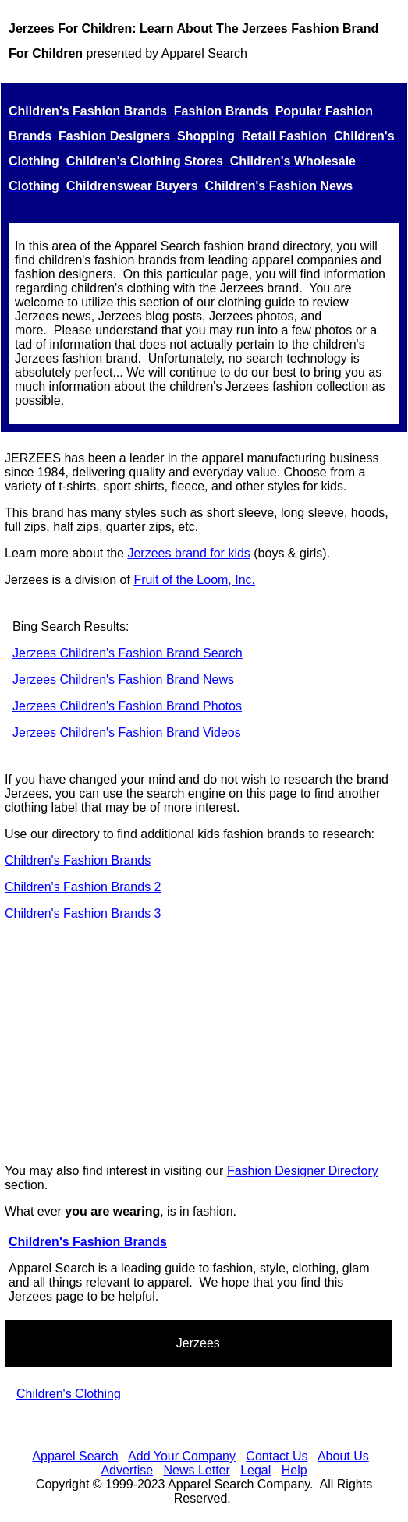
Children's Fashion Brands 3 (83, 913)
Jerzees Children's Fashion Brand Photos (127, 706)
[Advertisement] (204, 1042)
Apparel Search (75, 1456)
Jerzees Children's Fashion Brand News (123, 679)
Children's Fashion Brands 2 (83, 887)
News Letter (196, 1470)
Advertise (127, 1470)
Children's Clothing (68, 1393)
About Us (343, 1456)
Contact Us (276, 1456)
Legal (255, 1470)
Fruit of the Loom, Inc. (194, 579)
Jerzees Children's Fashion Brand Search (127, 653)
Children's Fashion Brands (78, 860)
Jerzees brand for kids (188, 553)
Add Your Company (182, 1456)
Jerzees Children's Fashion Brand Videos (126, 732)
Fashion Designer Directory (302, 1170)
